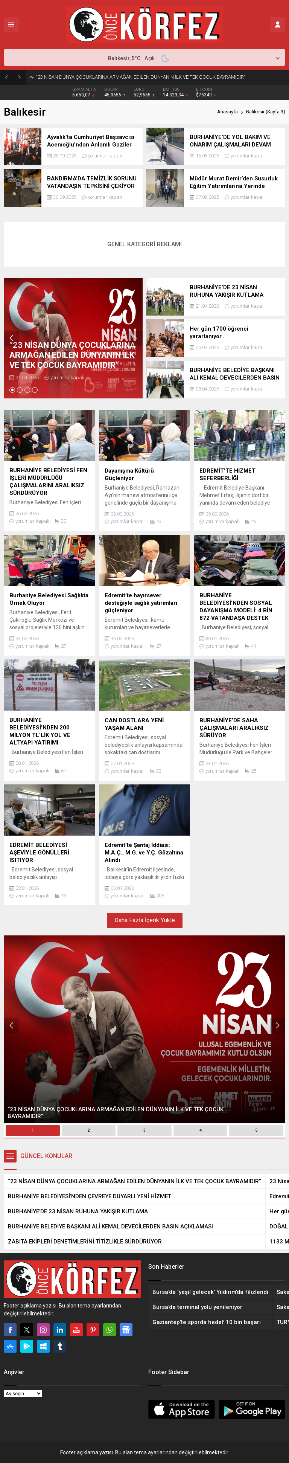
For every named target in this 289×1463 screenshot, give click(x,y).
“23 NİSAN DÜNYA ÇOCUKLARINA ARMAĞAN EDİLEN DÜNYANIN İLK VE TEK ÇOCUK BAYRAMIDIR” (140, 77)
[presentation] (11, 338)
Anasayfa (227, 111)
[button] (12, 390)
